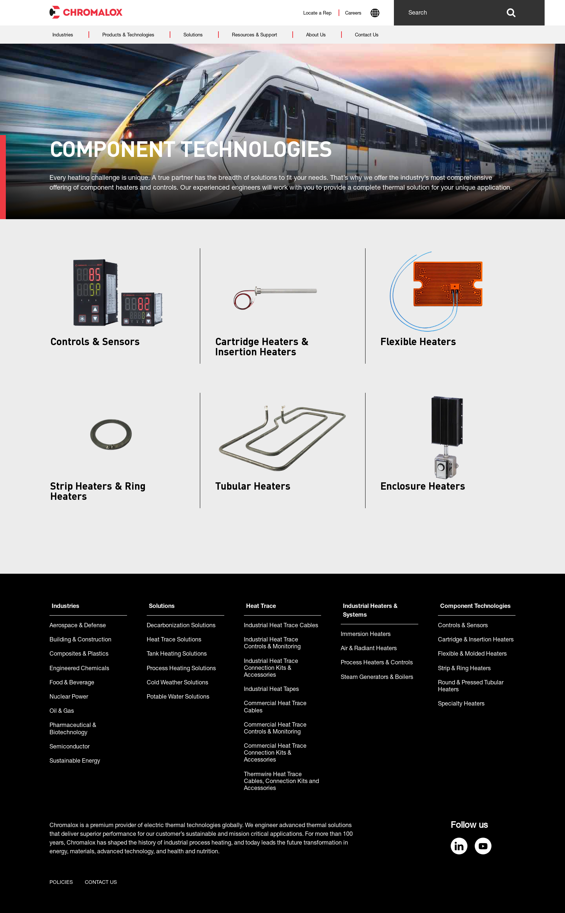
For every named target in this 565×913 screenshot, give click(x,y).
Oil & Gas (62, 712)
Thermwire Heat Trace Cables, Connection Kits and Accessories (281, 782)
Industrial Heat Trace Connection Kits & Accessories (271, 669)
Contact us (101, 882)
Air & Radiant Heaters (369, 649)
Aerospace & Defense (78, 626)
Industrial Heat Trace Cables (281, 626)
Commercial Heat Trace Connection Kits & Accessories (275, 753)
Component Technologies (475, 607)
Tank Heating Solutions (177, 654)
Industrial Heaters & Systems (370, 611)
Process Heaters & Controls (377, 663)
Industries (65, 607)
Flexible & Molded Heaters (472, 654)
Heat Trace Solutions (174, 640)
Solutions (162, 607)
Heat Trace (261, 607)
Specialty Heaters (461, 704)
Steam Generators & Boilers (377, 678)
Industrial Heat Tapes (271, 690)
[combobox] (374, 14)
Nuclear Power (69, 697)
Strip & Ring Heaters (464, 669)
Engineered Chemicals (79, 669)
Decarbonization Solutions (181, 626)
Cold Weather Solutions (177, 683)
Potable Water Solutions (178, 697)
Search (510, 12)
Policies (61, 882)
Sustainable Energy (75, 761)
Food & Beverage (72, 683)
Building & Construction (80, 640)
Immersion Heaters (366, 635)
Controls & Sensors (463, 626)
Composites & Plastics (79, 654)
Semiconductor (70, 747)
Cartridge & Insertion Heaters (476, 640)
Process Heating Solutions (181, 669)
